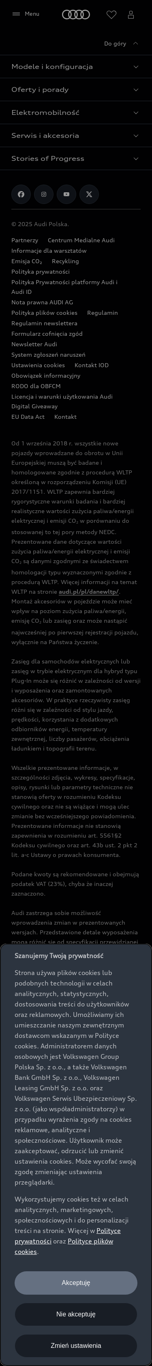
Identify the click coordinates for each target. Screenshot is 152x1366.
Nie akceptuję (76, 1314)
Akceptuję (76, 1282)
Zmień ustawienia (76, 1345)
